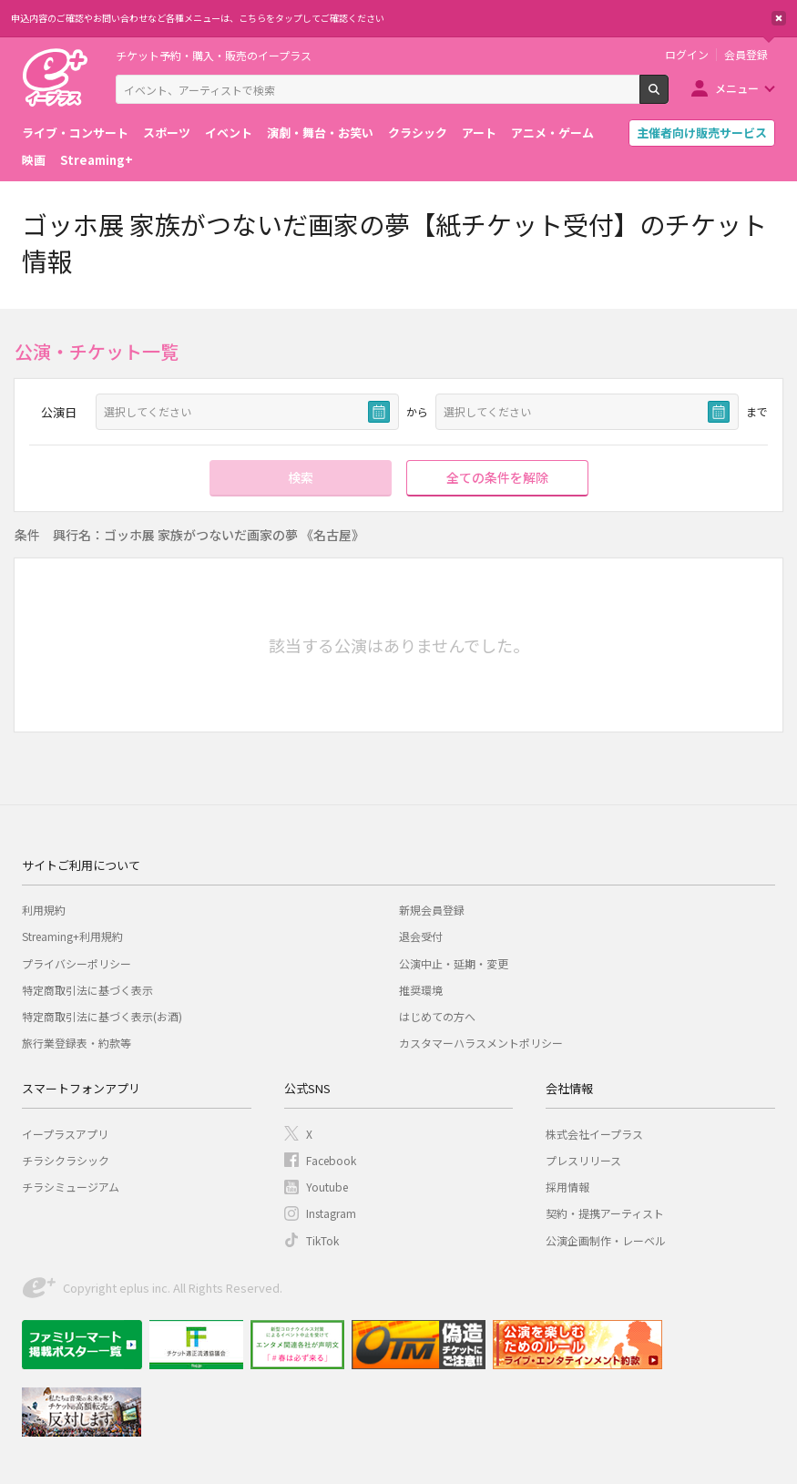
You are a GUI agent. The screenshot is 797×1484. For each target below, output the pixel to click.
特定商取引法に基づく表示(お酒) (102, 1016)
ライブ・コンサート (75, 132)
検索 (668, 96)
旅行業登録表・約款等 (76, 1042)
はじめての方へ (437, 1016)
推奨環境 (421, 990)
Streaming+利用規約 (72, 936)
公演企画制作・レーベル (606, 1240)
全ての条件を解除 (497, 477)
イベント (228, 132)
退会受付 (421, 936)
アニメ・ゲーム (552, 132)
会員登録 (746, 54)
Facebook (331, 1160)
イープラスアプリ (65, 1133)
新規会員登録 (432, 909)
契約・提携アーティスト (605, 1213)
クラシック (417, 132)
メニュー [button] (737, 88)
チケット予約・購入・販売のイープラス (214, 55)
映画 (34, 160)
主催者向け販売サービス (702, 132)
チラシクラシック (65, 1160)
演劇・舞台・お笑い (320, 132)
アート (479, 132)
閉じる (778, 18)
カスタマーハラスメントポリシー (481, 1042)
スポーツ (166, 132)
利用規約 (44, 909)
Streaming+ (96, 160)
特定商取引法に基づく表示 (87, 990)
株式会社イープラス (594, 1133)
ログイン (687, 54)
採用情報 (567, 1186)
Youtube (327, 1186)
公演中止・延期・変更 (453, 963)
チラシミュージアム (70, 1186)
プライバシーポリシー (76, 963)
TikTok (322, 1240)
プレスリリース (583, 1160)
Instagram (331, 1213)
